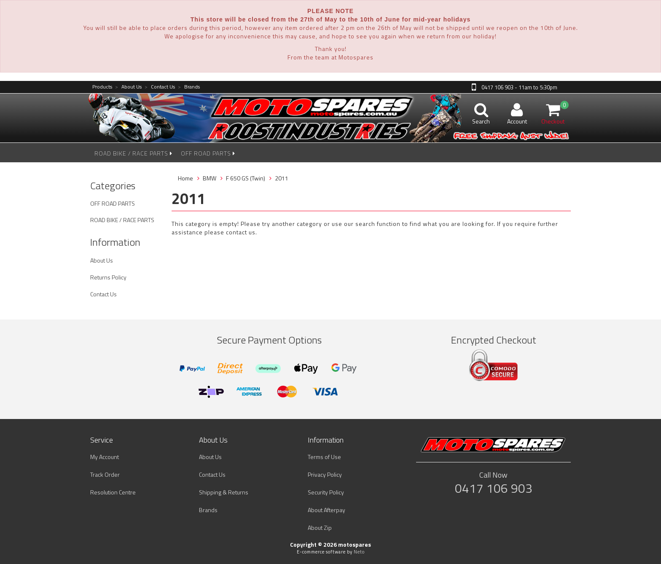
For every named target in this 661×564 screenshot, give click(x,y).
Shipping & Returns (223, 492)
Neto (359, 551)
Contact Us (160, 87)
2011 (281, 178)
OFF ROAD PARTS (208, 153)
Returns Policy (108, 277)
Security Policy (326, 492)
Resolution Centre (113, 492)
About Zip (320, 527)
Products (102, 87)
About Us (128, 87)
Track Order (105, 474)
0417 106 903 (493, 488)
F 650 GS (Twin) (245, 178)
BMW (209, 178)
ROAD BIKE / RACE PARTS (133, 153)
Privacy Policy (325, 474)
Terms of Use (324, 456)
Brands (189, 87)
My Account (104, 456)
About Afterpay (326, 509)
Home (185, 178)
